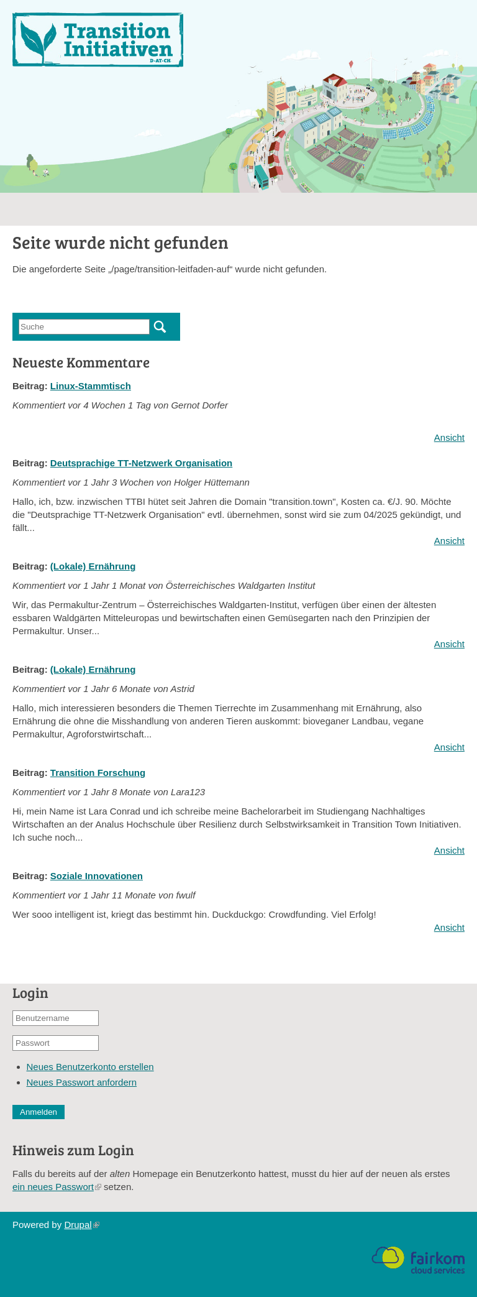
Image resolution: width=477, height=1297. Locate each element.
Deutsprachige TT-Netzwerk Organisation (141, 463)
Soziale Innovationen (96, 875)
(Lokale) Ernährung (93, 566)
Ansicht (449, 437)
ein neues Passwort (56, 1186)
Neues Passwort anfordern (82, 1082)
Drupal (81, 1224)
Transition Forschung (97, 772)
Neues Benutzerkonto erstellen (90, 1066)
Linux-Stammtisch (90, 386)
